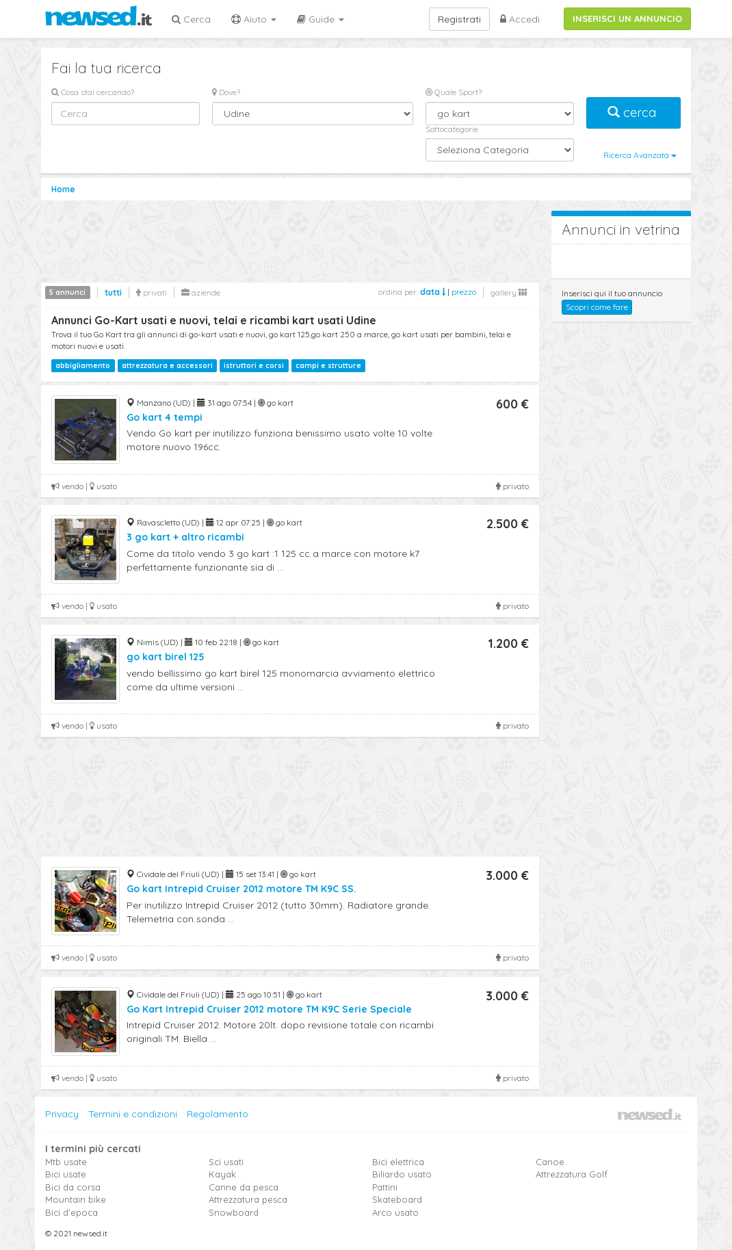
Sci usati (226, 1161)
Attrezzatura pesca (248, 1199)
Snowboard (234, 1212)
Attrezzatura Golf (571, 1174)
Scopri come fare (597, 307)
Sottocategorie (452, 129)
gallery (509, 292)
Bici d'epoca (71, 1212)
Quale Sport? (454, 92)
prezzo (464, 292)
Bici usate (65, 1174)
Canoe (550, 1161)
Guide (320, 19)
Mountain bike (75, 1199)
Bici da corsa (73, 1187)
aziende (200, 292)
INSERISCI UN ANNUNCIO (627, 18)
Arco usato (395, 1212)
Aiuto (253, 19)
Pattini (384, 1187)
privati (151, 292)
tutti (113, 292)
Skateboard (397, 1199)
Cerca (191, 19)
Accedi (520, 19)
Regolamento (217, 1114)
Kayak (222, 1174)
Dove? (226, 92)
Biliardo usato (402, 1174)
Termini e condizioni (132, 1114)
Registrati (459, 19)
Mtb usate (66, 1161)
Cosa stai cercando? (92, 92)
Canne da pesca (243, 1187)
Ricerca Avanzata (640, 155)
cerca (633, 112)
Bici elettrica (398, 1161)
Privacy (62, 1114)
